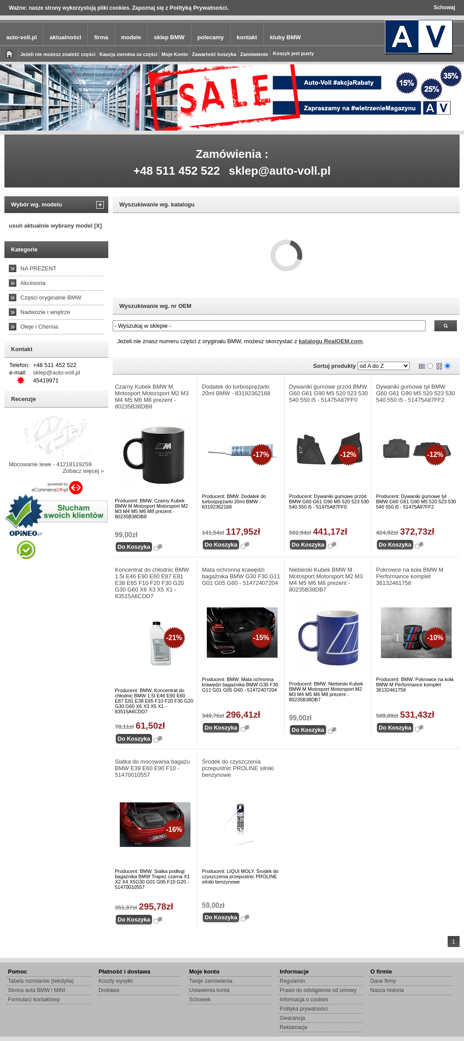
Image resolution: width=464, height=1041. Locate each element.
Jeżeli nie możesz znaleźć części (57, 54)
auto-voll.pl (21, 37)
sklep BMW (169, 37)
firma (101, 37)
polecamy (211, 37)
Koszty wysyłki (116, 981)
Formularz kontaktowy (34, 999)
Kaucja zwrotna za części (128, 54)
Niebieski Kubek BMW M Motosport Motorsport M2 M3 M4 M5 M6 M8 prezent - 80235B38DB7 (326, 579)
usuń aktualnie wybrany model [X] (55, 225)
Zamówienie (254, 54)
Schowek (200, 999)
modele (131, 37)
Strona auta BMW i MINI (36, 990)
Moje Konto (174, 54)
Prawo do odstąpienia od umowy (318, 990)
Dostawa (109, 990)
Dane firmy (383, 981)
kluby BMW (285, 37)
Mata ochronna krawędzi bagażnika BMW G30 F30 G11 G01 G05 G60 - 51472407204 (241, 576)
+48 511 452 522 (176, 170)
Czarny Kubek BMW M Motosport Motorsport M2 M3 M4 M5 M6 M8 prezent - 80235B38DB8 (152, 396)
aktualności (65, 37)
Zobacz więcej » (83, 471)
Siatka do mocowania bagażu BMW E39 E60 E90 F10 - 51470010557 (152, 768)
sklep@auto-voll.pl (280, 170)
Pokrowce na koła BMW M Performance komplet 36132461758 (409, 576)
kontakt (247, 37)
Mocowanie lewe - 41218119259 (50, 464)
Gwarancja (292, 1018)
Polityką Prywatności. (199, 7)
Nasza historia (387, 990)
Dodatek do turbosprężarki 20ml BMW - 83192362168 (236, 390)
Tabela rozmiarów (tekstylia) (41, 981)
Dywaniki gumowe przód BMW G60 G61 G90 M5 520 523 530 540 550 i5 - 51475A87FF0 (328, 393)
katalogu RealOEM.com (330, 341)
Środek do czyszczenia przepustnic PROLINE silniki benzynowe (238, 768)
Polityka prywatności (304, 1009)
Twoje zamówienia (210, 981)
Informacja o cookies (304, 999)
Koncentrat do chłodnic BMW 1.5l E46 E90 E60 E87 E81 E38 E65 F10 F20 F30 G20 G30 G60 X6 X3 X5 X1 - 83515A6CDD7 (152, 582)
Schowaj (444, 7)
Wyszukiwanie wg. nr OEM (155, 306)
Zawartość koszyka (214, 54)
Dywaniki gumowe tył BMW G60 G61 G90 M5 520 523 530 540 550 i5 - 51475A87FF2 (415, 393)
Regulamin (292, 981)
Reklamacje (294, 1027)
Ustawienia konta (209, 990)
